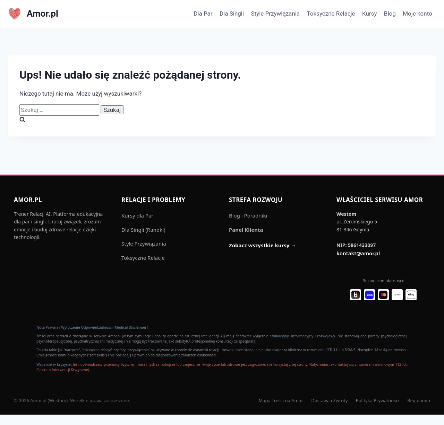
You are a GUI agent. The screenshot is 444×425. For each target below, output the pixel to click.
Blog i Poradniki (248, 215)
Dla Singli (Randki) (143, 229)
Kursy (369, 13)
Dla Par (203, 13)
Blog (390, 13)
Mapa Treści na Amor (280, 400)
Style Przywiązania (275, 13)
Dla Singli (232, 13)
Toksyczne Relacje (331, 13)
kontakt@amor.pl (358, 253)
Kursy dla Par (137, 215)
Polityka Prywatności (377, 400)
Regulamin (418, 400)
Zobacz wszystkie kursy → (262, 245)
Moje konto (417, 13)
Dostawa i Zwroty (329, 400)
